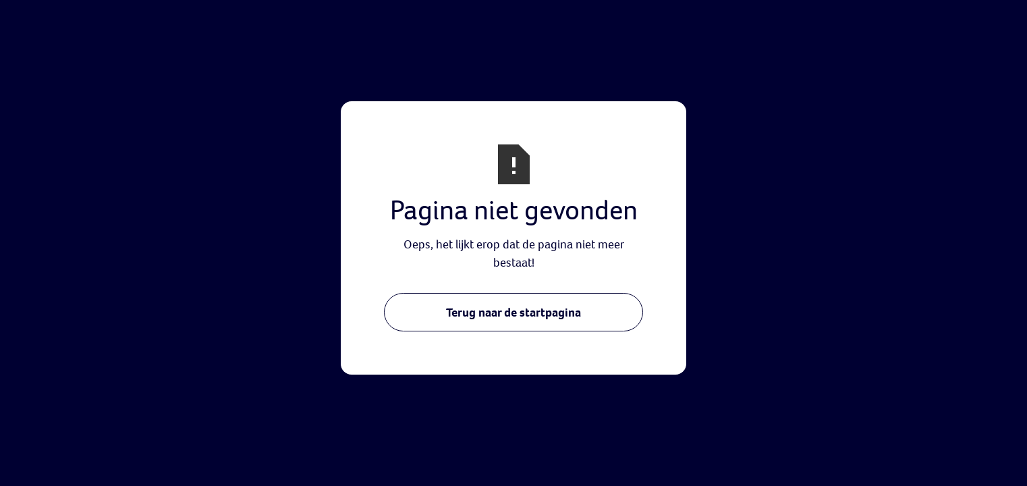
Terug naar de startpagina (513, 312)
